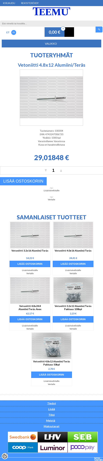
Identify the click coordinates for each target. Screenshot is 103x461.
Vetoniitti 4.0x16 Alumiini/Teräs (73, 250)
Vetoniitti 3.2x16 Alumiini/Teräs (29, 250)
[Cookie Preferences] (5, 456)
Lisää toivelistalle (51, 190)
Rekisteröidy (30, 3)
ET (8, 32)
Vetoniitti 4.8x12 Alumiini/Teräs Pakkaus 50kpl (51, 363)
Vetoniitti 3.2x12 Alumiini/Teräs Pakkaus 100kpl (73, 307)
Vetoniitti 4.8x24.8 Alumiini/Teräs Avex (30, 307)
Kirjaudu (9, 3)
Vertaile (51, 199)
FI (14, 32)
